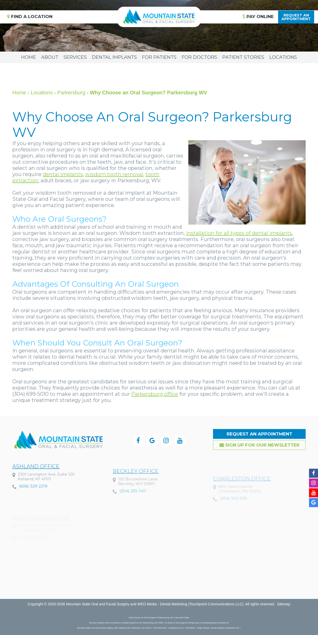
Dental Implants (114, 57)
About (49, 57)
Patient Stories (243, 57)
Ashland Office (35, 477)
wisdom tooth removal (114, 174)
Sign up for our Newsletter (259, 445)
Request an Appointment (259, 433)
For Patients (159, 57)
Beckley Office (135, 485)
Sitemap (283, 604)
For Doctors (199, 57)
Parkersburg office (154, 394)
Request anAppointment (296, 17)
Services (75, 57)
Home (28, 57)
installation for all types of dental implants (239, 233)
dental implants (63, 174)
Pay (258, 16)
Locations (283, 57)
